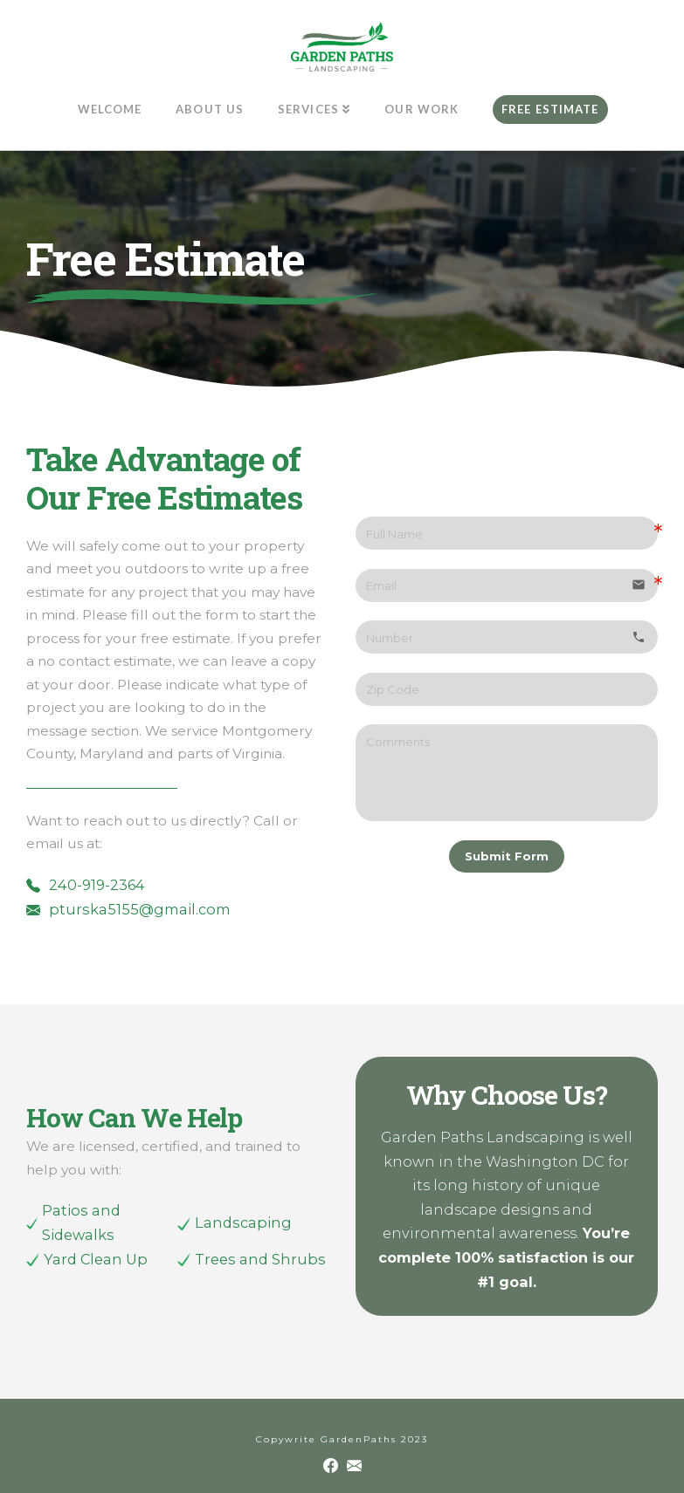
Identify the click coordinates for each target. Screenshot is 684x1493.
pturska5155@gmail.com (140, 909)
